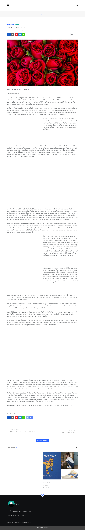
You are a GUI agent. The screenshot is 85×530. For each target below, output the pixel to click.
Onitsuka (9, 485)
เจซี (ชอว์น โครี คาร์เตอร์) (68, 432)
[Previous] (73, 447)
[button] (8, 5)
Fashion (9, 482)
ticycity (11, 30)
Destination (46, 482)
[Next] (76, 447)
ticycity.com (29, 522)
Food (52, 482)
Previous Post (16, 429)
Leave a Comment (42, 440)
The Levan (46, 485)
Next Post (70, 430)
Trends (15, 482)
